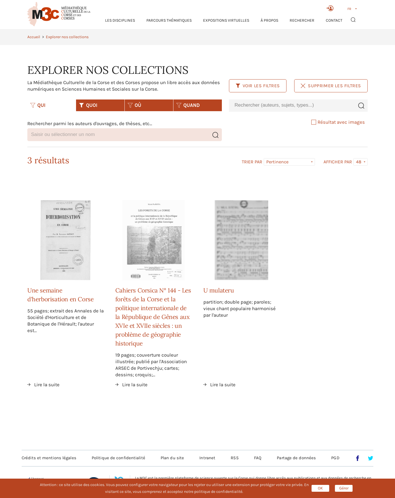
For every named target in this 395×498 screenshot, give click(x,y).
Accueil (33, 36)
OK (320, 488)
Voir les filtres (258, 85)
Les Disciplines (120, 20)
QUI (38, 105)
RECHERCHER (302, 20)
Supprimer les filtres (331, 85)
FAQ (257, 457)
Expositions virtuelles (226, 20)
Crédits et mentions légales (49, 457)
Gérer (344, 488)
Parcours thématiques (169, 20)
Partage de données (296, 457)
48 (358, 161)
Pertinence (277, 161)
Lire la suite (47, 384)
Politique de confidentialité (118, 457)
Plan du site (172, 457)
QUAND (188, 105)
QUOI (88, 105)
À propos (269, 20)
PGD (335, 457)
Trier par (252, 162)
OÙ (134, 105)
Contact (334, 20)
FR (349, 9)
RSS (234, 457)
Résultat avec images (338, 122)
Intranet (207, 457)
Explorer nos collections (67, 36)
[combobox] (292, 105)
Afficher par (338, 162)
